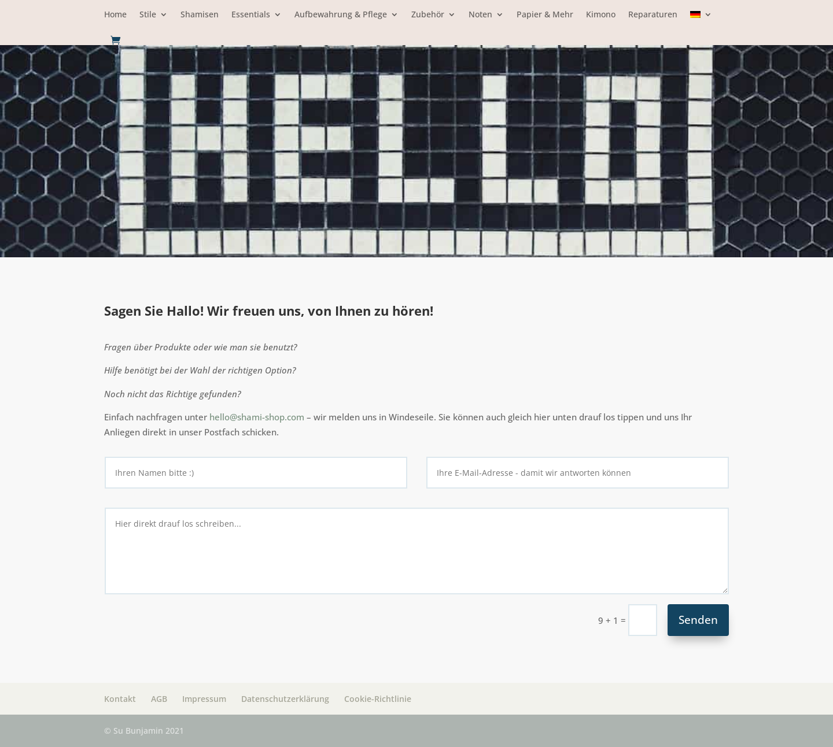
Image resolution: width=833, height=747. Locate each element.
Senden (698, 619)
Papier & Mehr (545, 15)
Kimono (600, 15)
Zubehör (427, 15)
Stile (147, 15)
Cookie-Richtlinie (377, 698)
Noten (480, 15)
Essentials (250, 15)
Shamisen (199, 15)
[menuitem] (701, 22)
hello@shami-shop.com (256, 417)
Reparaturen (652, 15)
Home (115, 15)
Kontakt (120, 698)
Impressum (204, 698)
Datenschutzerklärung (285, 698)
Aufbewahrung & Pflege (340, 15)
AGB (159, 698)
